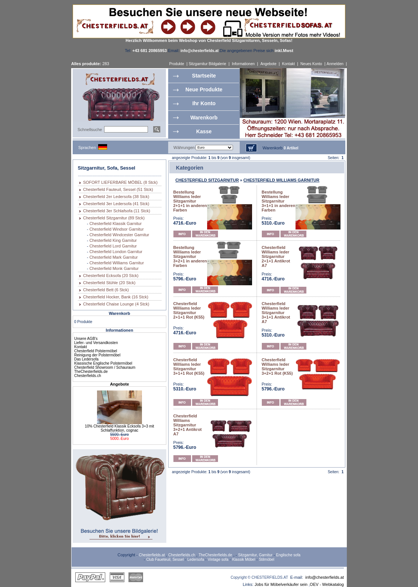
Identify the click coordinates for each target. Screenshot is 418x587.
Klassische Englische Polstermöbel (103, 363)
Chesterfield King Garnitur (113, 240)
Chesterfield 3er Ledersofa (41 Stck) (116, 203)
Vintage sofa (218, 559)
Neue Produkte (203, 89)
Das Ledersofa (86, 359)
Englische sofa (288, 555)
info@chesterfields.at (324, 577)
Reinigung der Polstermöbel (97, 355)
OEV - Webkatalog (327, 584)
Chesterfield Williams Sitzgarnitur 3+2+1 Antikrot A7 (187, 425)
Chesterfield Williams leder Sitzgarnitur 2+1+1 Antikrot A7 (276, 256)
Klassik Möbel (243, 559)
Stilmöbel (266, 559)
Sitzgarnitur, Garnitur (255, 555)
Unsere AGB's (86, 339)
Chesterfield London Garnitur (116, 251)
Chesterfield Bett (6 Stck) (106, 290)
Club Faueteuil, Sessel (165, 559)
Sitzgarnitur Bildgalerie (207, 64)
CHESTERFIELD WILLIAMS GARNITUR (281, 180)
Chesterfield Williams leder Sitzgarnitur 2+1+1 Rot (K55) (189, 310)
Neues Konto (311, 64)
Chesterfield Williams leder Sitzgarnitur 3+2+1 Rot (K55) (277, 366)
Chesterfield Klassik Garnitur (116, 223)
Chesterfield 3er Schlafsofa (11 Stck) (116, 211)
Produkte (176, 64)
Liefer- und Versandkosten (96, 343)
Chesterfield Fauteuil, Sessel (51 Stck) (118, 189)
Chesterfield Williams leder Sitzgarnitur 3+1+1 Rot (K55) (189, 366)
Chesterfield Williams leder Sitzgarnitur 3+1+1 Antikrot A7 (276, 312)
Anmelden (335, 64)
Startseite (204, 76)
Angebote (268, 64)
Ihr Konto (203, 103)
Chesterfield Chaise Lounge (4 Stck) (116, 304)
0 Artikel (291, 148)
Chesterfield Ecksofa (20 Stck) (111, 275)
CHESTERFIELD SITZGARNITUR (207, 180)
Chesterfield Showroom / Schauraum (104, 367)
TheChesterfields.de (91, 371)
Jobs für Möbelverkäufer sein (281, 584)
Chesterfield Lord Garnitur (113, 246)
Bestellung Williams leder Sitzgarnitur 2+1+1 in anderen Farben (190, 201)
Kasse (204, 131)
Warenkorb (204, 118)
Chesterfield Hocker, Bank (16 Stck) (115, 297)
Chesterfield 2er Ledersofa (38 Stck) (116, 196)
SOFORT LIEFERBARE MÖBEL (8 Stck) (120, 182)
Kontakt (288, 64)
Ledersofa (195, 559)
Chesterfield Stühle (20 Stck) (109, 282)
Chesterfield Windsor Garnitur (117, 229)
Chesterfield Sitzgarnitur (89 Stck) (114, 218)
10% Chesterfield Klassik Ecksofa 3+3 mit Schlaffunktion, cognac (119, 428)
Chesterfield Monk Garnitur (114, 268)
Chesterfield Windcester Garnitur (119, 234)
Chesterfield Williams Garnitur (117, 263)
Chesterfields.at (152, 555)
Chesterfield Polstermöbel (95, 351)
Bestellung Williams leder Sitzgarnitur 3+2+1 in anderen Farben (190, 256)
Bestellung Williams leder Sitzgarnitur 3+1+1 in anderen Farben (279, 201)
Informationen (243, 64)
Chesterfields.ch (87, 376)
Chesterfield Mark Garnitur (114, 257)
